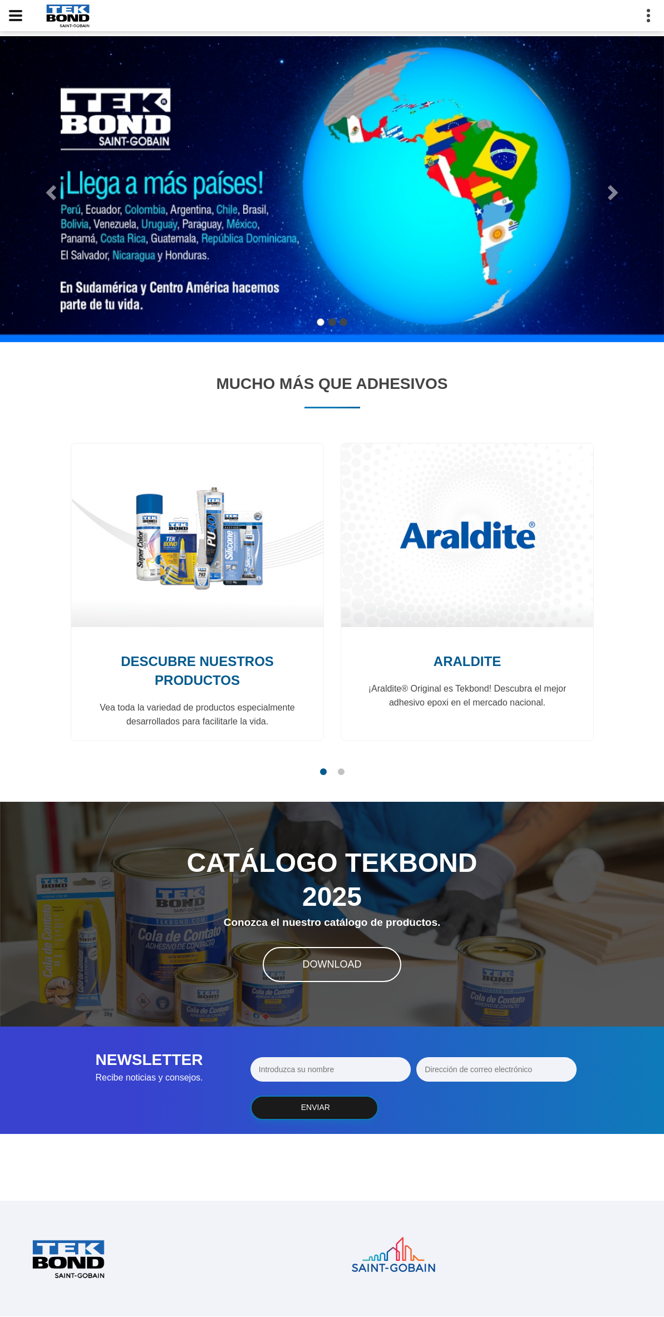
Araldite (466, 661)
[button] (50, 189)
